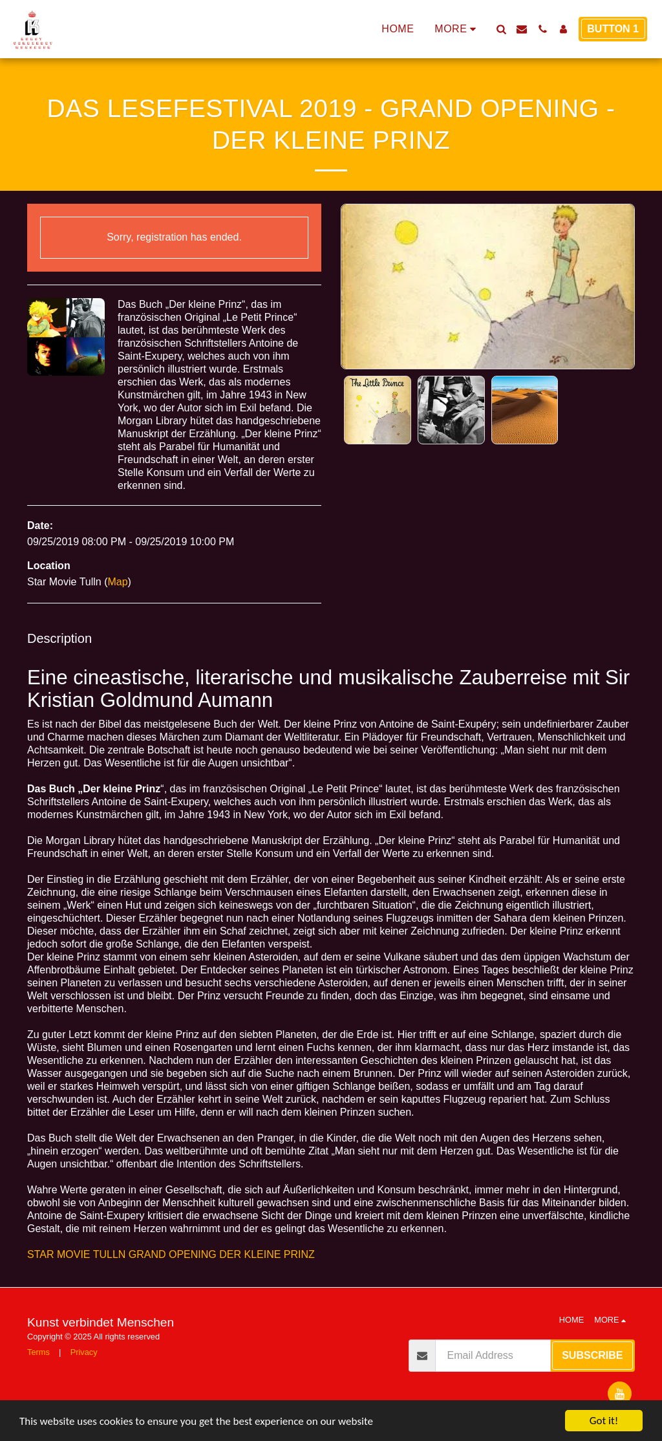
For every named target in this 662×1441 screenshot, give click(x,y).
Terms (38, 1352)
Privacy (84, 1352)
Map (117, 581)
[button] (501, 29)
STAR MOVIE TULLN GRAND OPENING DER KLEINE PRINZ (171, 1254)
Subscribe (592, 1355)
